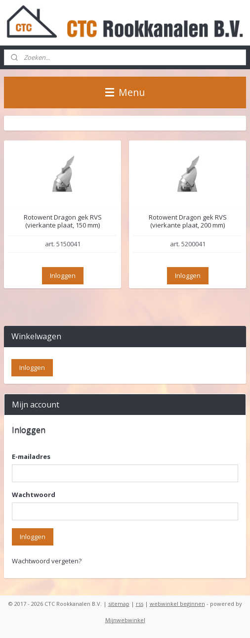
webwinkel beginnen (177, 603)
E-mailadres (31, 456)
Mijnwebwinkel (125, 620)
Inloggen (63, 275)
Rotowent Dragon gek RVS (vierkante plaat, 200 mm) (188, 221)
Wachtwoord (33, 494)
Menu (125, 92)
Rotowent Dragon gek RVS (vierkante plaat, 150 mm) (63, 221)
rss (139, 603)
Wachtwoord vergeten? (47, 560)
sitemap (118, 603)
